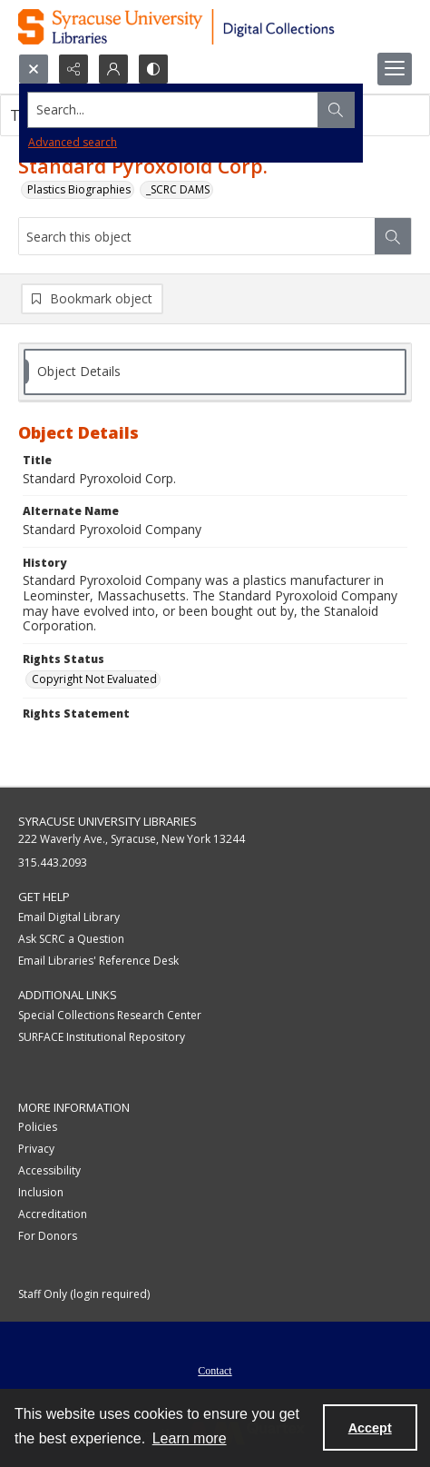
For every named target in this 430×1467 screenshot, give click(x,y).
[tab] (215, 372)
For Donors (47, 1236)
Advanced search (72, 142)
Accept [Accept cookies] (370, 1428)
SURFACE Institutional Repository (101, 1037)
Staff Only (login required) (84, 1294)
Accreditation (52, 1214)
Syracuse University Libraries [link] (107, 821)
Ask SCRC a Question (71, 939)
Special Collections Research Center (109, 1015)
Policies (37, 1127)
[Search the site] (173, 110)
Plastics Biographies (79, 189)
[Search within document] (393, 236)
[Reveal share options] (73, 69)
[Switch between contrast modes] (153, 69)
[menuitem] (215, 1369)
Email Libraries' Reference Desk (98, 960)
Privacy (36, 1148)
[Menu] (394, 69)
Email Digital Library (69, 917)
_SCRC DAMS (178, 189)
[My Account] (113, 69)
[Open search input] (33, 69)
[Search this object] (197, 236)
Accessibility (49, 1170)
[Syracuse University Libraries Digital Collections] (215, 27)
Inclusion (41, 1192)
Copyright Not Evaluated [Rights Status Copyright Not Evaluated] (94, 679)
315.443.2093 (52, 862)
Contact (214, 1370)
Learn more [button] (189, 1438)
